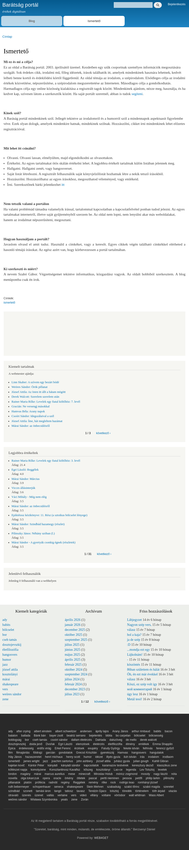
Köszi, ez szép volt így (142, 684)
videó (83, 795)
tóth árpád (158, 791)
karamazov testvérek (115, 765)
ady (4, 620)
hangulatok (157, 752)
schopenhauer (42, 786)
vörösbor (119, 795)
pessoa (127, 778)
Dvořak (50, 744)
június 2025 (72, 649)
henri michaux (54, 757)
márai (6, 679)
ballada (25, 735)
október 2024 (73, 669)
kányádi (52, 765)
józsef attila (10, 669)
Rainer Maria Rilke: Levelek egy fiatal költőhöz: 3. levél (46, 460)
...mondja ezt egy (138, 649)
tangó (57, 791)
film (10, 752)
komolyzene (38, 769)
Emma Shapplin (163, 744)
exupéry (93, 748)
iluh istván (130, 757)
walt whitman (137, 795)
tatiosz (69, 791)
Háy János (15, 757)
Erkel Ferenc (63, 748)
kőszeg (88, 769)
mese (71, 774)
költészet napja (17, 769)
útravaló (13, 795)
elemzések (82, 744)
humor (6, 659)
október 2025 (73, 634)
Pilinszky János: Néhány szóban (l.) (33, 533)
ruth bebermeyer (18, 786)
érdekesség (26, 748)
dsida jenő (35, 744)
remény (93, 782)
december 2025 (75, 630)
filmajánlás (23, 752)
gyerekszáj (107, 752)
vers (5, 689)
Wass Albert (156, 795)
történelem (142, 791)
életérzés (99, 744)
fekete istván (131, 748)
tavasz (81, 791)
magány (25, 774)
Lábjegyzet (134, 620)
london (12, 774)
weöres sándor (11, 694)
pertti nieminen (110, 778)
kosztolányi (10, 674)
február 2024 (73, 684)
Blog (32, 21)
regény (65, 782)
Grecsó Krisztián (86, 752)
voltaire (106, 795)
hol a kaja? (134, 634)
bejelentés (95, 735)
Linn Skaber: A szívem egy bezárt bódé (35, 382)
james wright (31, 761)
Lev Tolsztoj (147, 769)
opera (46, 778)
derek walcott (148, 739)
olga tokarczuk (30, 778)
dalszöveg (116, 739)
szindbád (14, 791)
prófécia (40, 782)
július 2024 (72, 679)
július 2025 (72, 644)
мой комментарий (139, 689)
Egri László (65, 744)
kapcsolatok (91, 765)
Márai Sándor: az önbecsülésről (31, 425)
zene (5, 699)
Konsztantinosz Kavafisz (64, 769)
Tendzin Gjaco (97, 791)
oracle (57, 778)
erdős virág (44, 748)
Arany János (120, 731)
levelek (162, 769)
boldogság (14, 739)
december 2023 (75, 689)
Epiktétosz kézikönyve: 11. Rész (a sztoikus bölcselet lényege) (49, 515)
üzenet (39, 795)
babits (6, 625)
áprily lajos (102, 731)
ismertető (9, 302)
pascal (93, 778)
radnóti (53, 782)
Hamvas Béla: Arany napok (28, 411)
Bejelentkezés (176, 4)
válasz (131, 630)
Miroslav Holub (103, 774)
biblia (108, 735)
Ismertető (94, 21)
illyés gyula (113, 757)
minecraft (84, 774)
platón (28, 782)
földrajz (37, 752)
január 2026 (72, 625)
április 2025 (73, 659)
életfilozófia (10, 649)
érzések (79, 748)
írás (142, 757)
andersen (86, 731)
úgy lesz (132, 694)
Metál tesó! (134, 699)
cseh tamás (9, 639)
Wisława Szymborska (44, 799)
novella (12, 778)
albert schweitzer (65, 731)
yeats (64, 799)
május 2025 (72, 654)
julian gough (141, 761)
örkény (69, 778)
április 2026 (73, 620)
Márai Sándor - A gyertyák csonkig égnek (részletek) (43, 542)
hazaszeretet (33, 757)
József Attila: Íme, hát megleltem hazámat (37, 421)
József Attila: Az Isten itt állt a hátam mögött (39, 392)
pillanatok (14, 782)
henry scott (73, 757)
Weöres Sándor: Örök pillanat (30, 387)
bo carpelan (123, 735)
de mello (131, 739)
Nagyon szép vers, (139, 625)
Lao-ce (118, 769)
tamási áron (43, 791)
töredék (127, 791)
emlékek (143, 744)
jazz (5, 664)
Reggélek (79, 782)
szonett (27, 791)
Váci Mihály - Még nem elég (29, 497)
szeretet (168, 786)
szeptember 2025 (76, 639)
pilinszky (168, 778)
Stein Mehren (95, 786)
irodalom (153, 757)
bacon (168, 731)
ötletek (81, 778)
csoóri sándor (59, 739)
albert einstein (43, 731)
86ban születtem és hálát (143, 669)
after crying (23, 731)
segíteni (137, 94)
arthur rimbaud (141, 731)
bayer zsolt (56, 735)
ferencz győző (165, 748)
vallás (50, 795)
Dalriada (100, 739)
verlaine (62, 795)
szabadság (114, 786)
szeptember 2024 (76, 674)
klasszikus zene (167, 765)
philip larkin (153, 778)
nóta (174, 774)
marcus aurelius (55, 774)
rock (113, 782)
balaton (13, 735)
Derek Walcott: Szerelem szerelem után (35, 396)
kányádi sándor (70, 765)
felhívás (148, 748)
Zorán (84, 799)
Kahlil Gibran (160, 761)
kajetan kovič (16, 765)
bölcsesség (156, 735)
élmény (130, 744)
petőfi (138, 778)
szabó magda (151, 786)
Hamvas (123, 752)
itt (63, 184)
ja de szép (133, 639)
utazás (172, 791)
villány (94, 795)
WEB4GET (101, 838)
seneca (58, 786)
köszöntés (133, 664)
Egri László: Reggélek (25, 469)
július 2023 (72, 694)
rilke (104, 782)
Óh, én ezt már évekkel (142, 674)
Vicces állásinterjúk (23, 488)
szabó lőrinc (131, 786)
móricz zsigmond (126, 774)
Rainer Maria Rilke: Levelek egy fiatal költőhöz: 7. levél (46, 401)
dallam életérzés (81, 739)
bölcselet (8, 630)
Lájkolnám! (134, 654)
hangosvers (9, 654)
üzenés (26, 795)
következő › (103, 433)
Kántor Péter (36, 765)
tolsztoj (114, 791)
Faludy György (110, 748)
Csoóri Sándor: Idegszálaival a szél (33, 416)
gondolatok (66, 752)
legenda (131, 769)
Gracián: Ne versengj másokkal (31, 406)
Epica (11, 748)
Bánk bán (40, 735)
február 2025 (73, 664)
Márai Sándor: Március (26, 479)
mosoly (145, 774)
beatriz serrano (76, 735)
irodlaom (168, 757)
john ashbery (84, 761)
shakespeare (10, 684)
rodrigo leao (126, 782)
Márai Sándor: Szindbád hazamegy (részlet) (38, 524)
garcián (50, 752)
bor (4, 634)
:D (128, 644)
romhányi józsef (148, 782)
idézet (99, 757)
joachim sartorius (62, 761)
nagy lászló (161, 774)
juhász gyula (122, 761)
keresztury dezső (143, 765)
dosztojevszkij (11, 644)
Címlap (7, 36)
